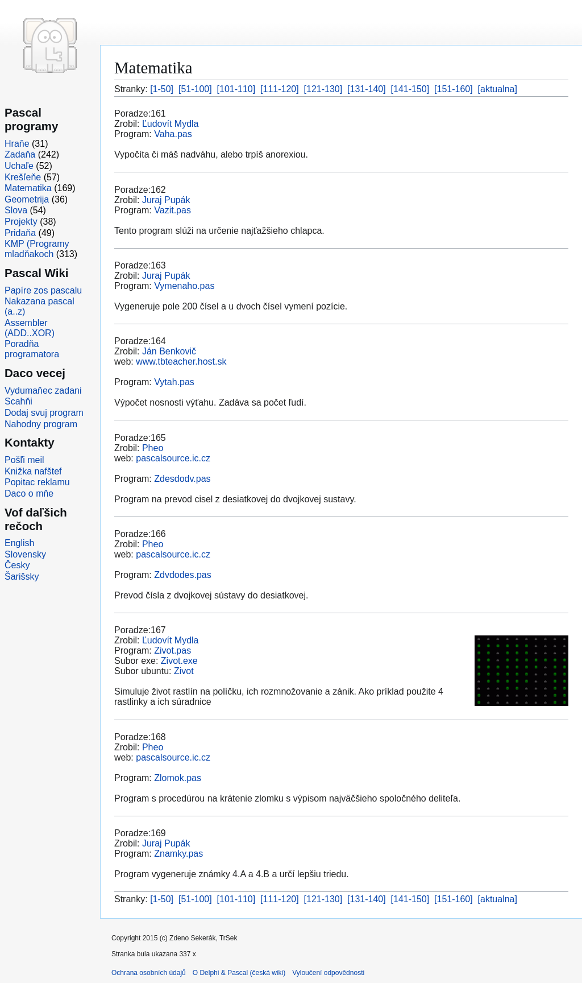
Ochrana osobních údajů (148, 973)
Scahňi (18, 401)
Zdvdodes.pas (182, 575)
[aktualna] (497, 89)
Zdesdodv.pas (182, 479)
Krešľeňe (23, 177)
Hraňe (17, 143)
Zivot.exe (179, 661)
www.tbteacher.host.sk (181, 361)
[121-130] (323, 89)
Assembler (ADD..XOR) (30, 328)
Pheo (152, 448)
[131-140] (366, 89)
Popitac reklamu (37, 482)
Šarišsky (22, 576)
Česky (17, 565)
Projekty (21, 221)
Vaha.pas (173, 134)
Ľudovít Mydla (170, 124)
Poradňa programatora (32, 349)
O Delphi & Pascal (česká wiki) (239, 973)
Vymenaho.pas (184, 286)
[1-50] (161, 89)
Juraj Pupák (166, 200)
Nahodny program (41, 424)
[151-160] (453, 89)
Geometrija (27, 199)
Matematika (28, 188)
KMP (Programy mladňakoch (37, 249)
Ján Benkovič (169, 351)
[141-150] (410, 89)
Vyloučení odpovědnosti (328, 973)
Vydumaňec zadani (43, 390)
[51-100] (195, 89)
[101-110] (236, 89)
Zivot (184, 671)
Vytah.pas (174, 382)
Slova (16, 210)
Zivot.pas (172, 650)
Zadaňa (20, 154)
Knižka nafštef (33, 471)
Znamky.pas (178, 853)
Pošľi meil (24, 460)
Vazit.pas (172, 210)
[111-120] (279, 89)
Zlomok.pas (177, 778)
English (19, 543)
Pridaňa (20, 233)
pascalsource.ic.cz (173, 458)
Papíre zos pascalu (43, 290)
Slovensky (25, 554)
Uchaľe (19, 166)
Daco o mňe (29, 493)
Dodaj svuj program (44, 413)
